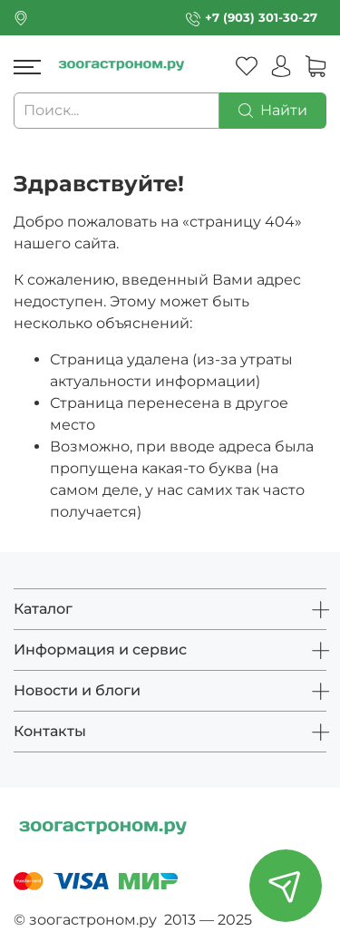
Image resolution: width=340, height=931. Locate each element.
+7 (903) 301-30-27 (261, 17)
